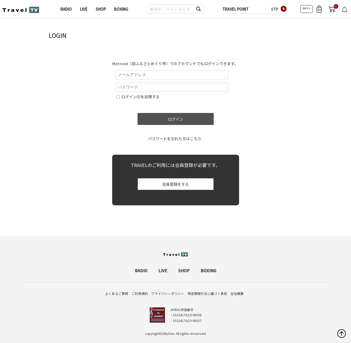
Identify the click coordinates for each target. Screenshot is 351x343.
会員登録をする (175, 184)
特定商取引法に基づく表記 (207, 293)
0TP (274, 9)
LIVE (84, 9)
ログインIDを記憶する (140, 96)
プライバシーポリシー (167, 293)
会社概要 (237, 293)
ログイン (307, 8)
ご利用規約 (139, 293)
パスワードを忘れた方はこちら (174, 138)
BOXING (121, 9)
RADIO (66, 9)
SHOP (101, 9)
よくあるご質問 (116, 293)
